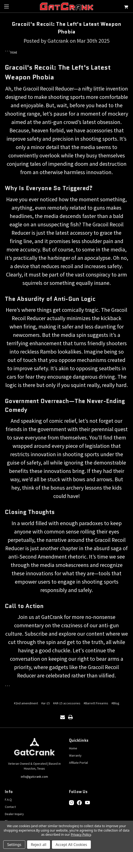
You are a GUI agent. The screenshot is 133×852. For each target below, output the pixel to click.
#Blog (115, 703)
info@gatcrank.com (34, 776)
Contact (10, 807)
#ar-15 (45, 703)
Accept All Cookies (71, 844)
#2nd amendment (26, 703)
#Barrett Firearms (96, 703)
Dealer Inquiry (14, 814)
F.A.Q (8, 799)
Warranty (75, 755)
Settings (14, 844)
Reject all (38, 844)
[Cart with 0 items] (126, 7)
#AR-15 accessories (66, 703)
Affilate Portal (78, 763)
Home (73, 748)
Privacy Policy (81, 834)
